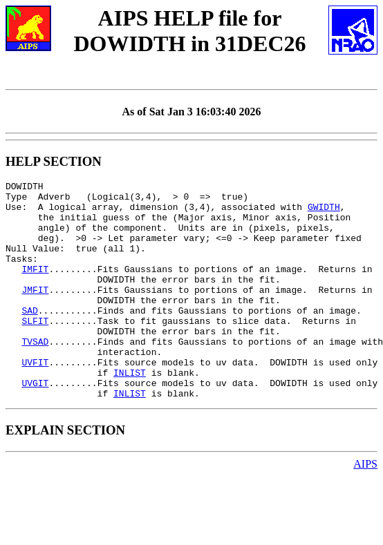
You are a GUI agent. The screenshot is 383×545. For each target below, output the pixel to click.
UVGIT (34, 424)
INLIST (129, 411)
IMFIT (34, 287)
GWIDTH (324, 213)
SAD (29, 337)
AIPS (365, 507)
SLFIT (34, 349)
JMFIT (34, 312)
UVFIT (34, 399)
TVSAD (34, 374)
